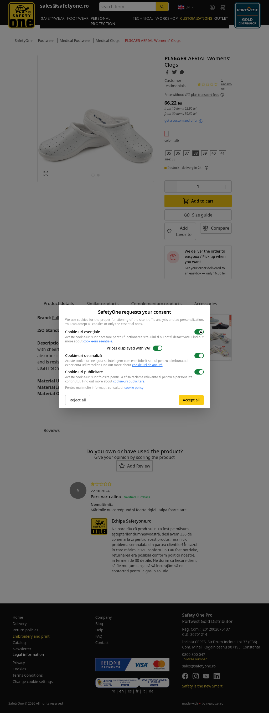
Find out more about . (132, 365)
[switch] (199, 332)
